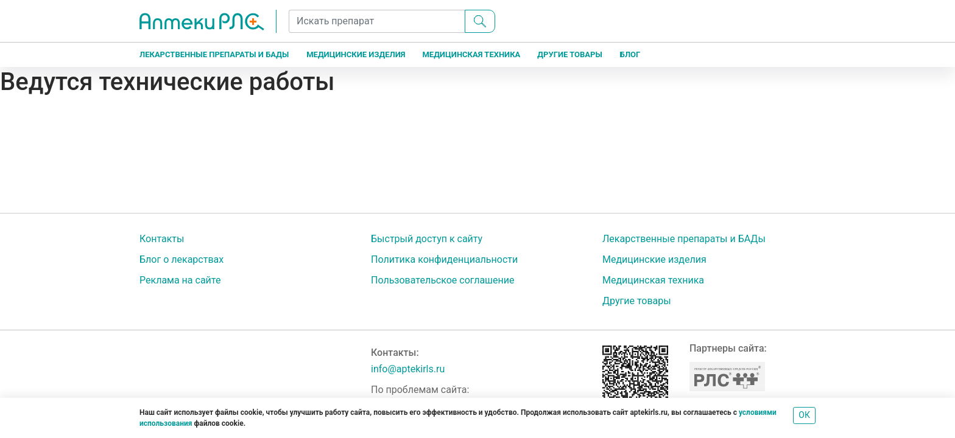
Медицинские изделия (355, 54)
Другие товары (569, 54)
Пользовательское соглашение (443, 280)
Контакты (161, 239)
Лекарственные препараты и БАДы (214, 54)
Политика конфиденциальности (444, 259)
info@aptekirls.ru (408, 369)
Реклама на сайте (179, 280)
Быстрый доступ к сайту (426, 239)
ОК (804, 415)
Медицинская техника (471, 54)
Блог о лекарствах (181, 259)
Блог (630, 54)
